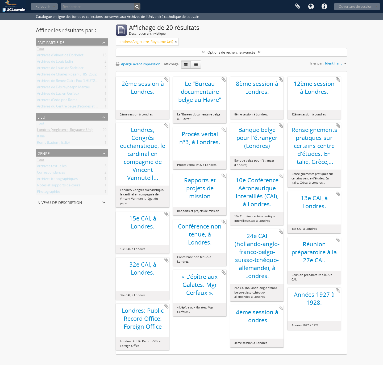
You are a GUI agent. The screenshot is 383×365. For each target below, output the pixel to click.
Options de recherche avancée (231, 52)
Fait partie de (51, 42)
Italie (41, 137)
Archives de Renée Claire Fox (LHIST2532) (69, 81)
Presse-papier (297, 6)
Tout (40, 49)
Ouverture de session (355, 6)
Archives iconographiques (57, 179)
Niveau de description (60, 202)
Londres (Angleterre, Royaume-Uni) (65, 130)
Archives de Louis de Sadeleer (60, 68)
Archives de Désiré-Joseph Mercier (63, 88)
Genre (44, 153)
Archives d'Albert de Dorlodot (60, 56)
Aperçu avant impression (138, 64)
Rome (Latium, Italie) (53, 143)
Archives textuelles (51, 167)
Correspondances (51, 173)
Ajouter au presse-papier (166, 79)
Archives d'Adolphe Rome (57, 100)
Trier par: (316, 63)
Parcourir (42, 6)
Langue (311, 6)
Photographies (48, 192)
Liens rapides (324, 6)
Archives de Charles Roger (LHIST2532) (67, 75)
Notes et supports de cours (58, 186)
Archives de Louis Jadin (55, 62)
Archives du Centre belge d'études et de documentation (81, 107)
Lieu (41, 116)
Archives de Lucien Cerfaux (58, 94)
